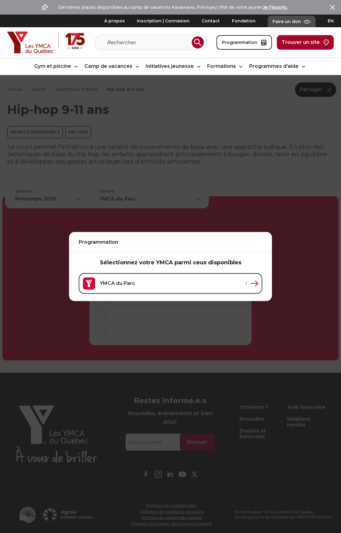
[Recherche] (148, 42)
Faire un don (292, 21)
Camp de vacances (112, 66)
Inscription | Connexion (163, 21)
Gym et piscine (57, 66)
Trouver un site (305, 42)
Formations (225, 66)
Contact (211, 21)
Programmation (244, 42)
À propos (114, 21)
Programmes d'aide (278, 66)
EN (331, 21)
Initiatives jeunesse (174, 66)
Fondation (244, 21)
